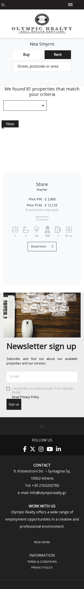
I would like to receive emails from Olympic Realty (42, 393)
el (3, 4)
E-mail (14, 376)
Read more (38, 246)
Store (42, 184)
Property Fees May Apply (42, 210)
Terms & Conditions (42, 561)
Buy (26, 54)
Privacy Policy (42, 567)
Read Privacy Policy (25, 397)
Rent (58, 54)
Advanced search (42, 80)
